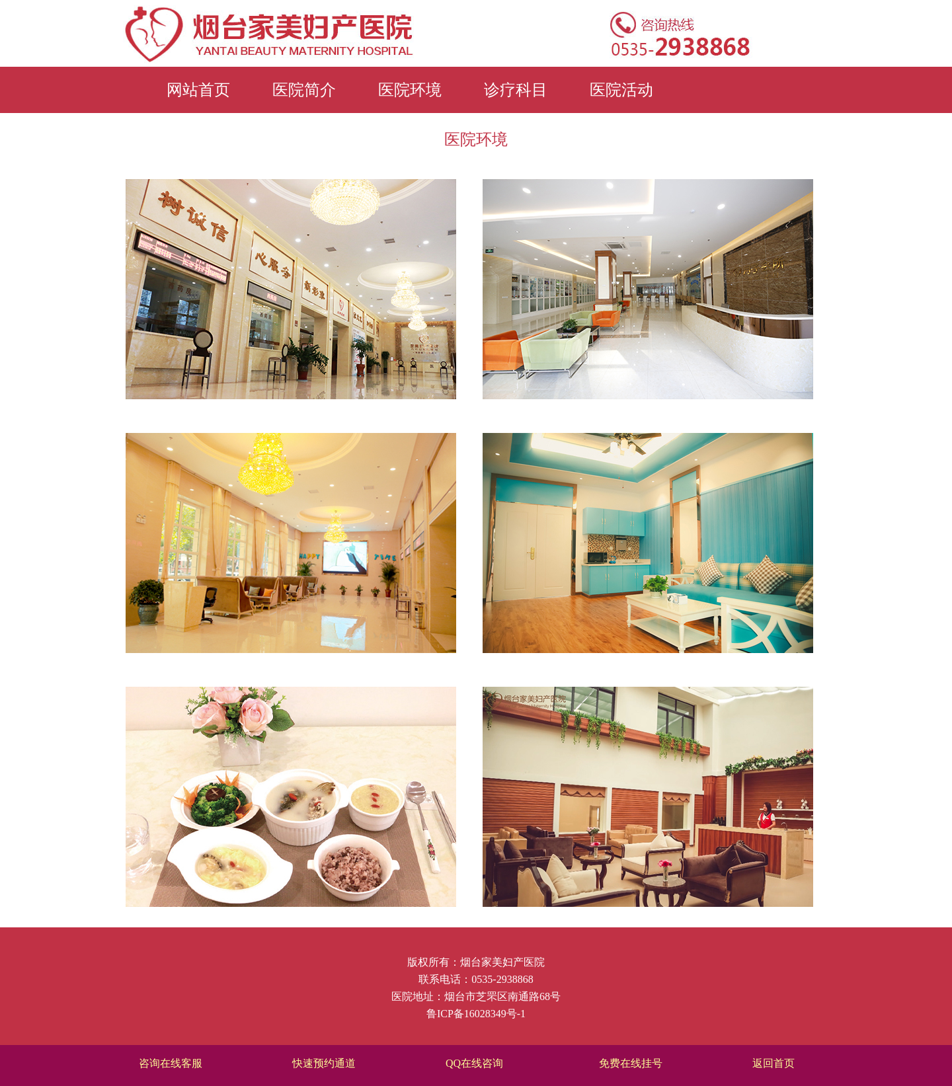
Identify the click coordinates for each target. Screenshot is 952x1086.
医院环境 (410, 89)
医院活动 (621, 89)
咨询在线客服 (170, 1063)
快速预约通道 (324, 1063)
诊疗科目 (515, 89)
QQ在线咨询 (474, 1063)
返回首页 (773, 1063)
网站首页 (198, 89)
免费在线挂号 (630, 1063)
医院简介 (304, 89)
